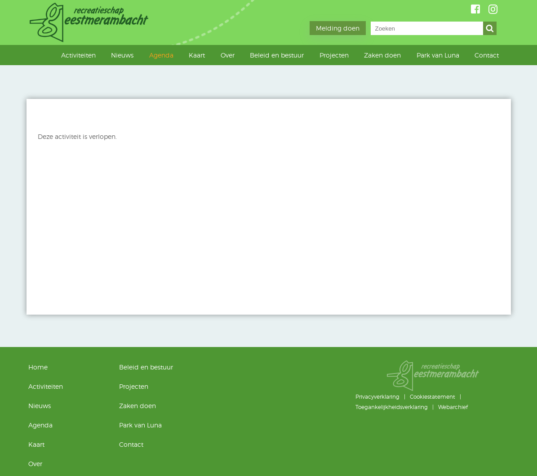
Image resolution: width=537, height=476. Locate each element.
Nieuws (122, 55)
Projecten (334, 55)
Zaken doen (382, 55)
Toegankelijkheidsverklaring (391, 407)
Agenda (161, 55)
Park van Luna (438, 55)
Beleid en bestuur (277, 55)
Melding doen (337, 28)
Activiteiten (78, 55)
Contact (487, 55)
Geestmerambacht (90, 22)
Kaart (197, 55)
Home (49, 54)
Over (228, 55)
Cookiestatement (432, 396)
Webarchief (453, 407)
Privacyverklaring (377, 396)
